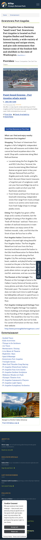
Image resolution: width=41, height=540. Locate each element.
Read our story (7, 450)
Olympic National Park (17, 6)
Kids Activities (8, 340)
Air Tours (6, 346)
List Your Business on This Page (17, 129)
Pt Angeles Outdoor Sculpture (14, 372)
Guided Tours (7, 338)
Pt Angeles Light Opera (12, 383)
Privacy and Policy (28, 521)
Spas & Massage (8, 356)
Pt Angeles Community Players (15, 380)
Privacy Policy (7, 536)
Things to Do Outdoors (11, 343)
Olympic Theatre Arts (11, 377)
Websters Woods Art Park (13, 375)
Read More (21, 55)
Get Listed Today (8, 486)
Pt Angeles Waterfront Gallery (15, 367)
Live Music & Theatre (11, 351)
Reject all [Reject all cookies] (14, 531)
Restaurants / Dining (10, 348)
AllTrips (11, 3)
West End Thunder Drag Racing (15, 364)
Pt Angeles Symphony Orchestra (16, 385)
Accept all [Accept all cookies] (14, 527)
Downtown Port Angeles (12, 359)
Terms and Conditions (19, 536)
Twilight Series (8, 362)
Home (5, 15)
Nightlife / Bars (8, 354)
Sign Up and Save (8, 468)
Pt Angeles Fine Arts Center (14, 370)
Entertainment (14, 15)
